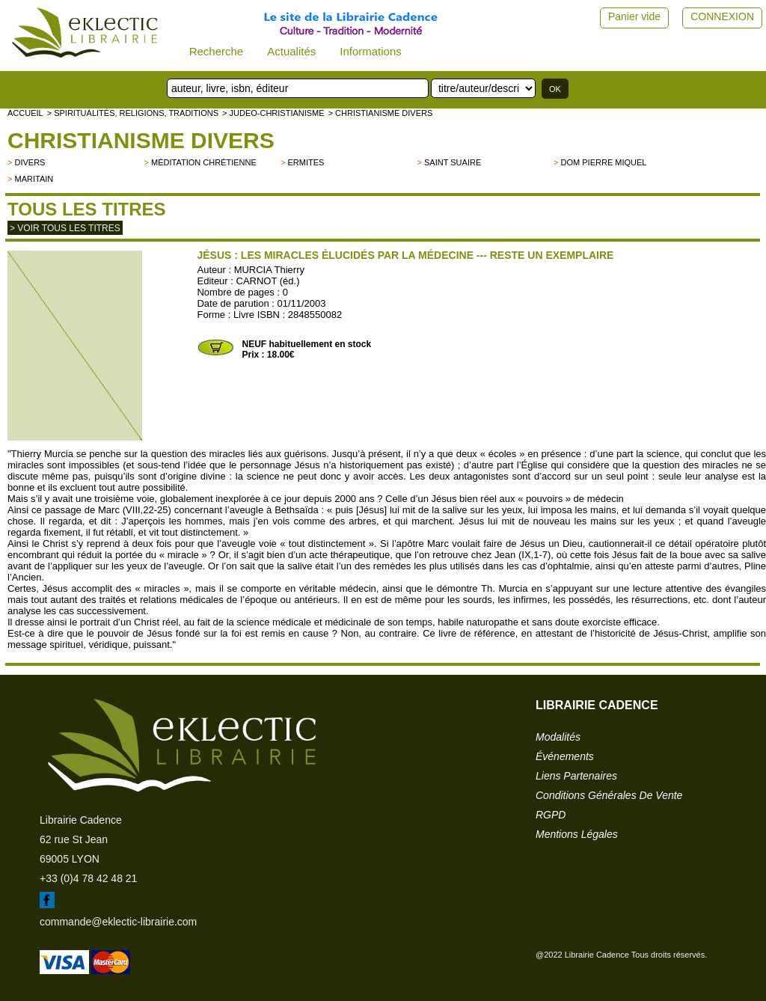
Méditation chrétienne (204, 162)
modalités (558, 737)
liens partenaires (576, 776)
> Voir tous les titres (65, 228)
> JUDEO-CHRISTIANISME (273, 112)
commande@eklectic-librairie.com (118, 922)
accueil (25, 112)
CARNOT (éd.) (268, 281)
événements (565, 756)
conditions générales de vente (609, 795)
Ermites (306, 162)
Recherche (216, 51)
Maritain (33, 178)
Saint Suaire (452, 162)
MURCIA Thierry (269, 269)
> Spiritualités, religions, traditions (132, 112)
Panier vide (634, 16)
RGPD (551, 815)
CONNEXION (722, 16)
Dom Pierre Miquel (604, 162)
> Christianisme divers (380, 112)
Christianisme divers (141, 140)
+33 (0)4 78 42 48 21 (88, 878)
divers (29, 162)
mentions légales (577, 834)
